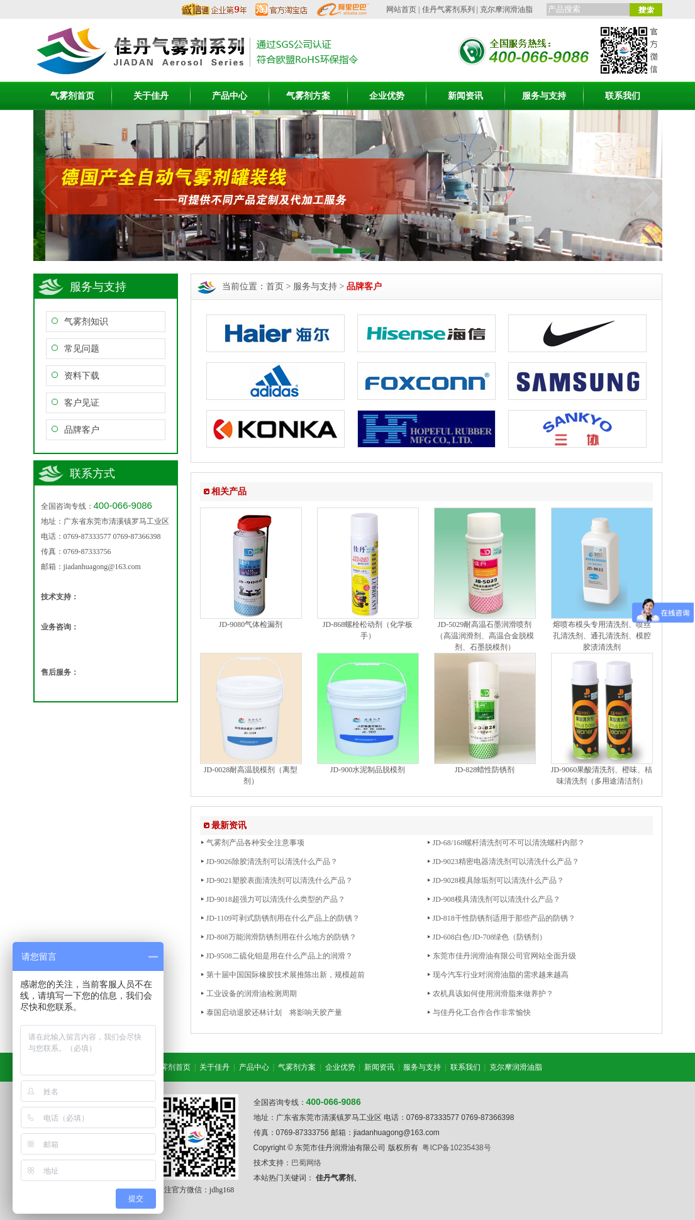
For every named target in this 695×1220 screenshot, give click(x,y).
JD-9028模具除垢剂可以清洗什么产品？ (495, 880)
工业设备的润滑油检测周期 (248, 993)
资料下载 (81, 375)
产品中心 (229, 96)
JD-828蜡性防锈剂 (484, 769)
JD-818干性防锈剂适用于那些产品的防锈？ (500, 918)
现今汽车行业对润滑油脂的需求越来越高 (497, 974)
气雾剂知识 (86, 321)
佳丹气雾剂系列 (448, 9)
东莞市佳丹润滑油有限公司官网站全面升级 (501, 955)
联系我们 (622, 96)
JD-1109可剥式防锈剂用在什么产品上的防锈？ (280, 918)
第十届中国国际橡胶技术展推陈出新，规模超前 (282, 974)
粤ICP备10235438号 (456, 1147)
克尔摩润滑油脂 (506, 9)
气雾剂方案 (308, 96)
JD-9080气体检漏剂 (250, 624)
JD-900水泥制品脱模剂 (367, 769)
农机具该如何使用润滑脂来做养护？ (489, 993)
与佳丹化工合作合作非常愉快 (478, 1012)
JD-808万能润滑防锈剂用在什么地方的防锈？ (278, 937)
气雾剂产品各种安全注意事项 (252, 842)
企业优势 (386, 96)
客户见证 (81, 403)
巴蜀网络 (306, 1162)
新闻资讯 (465, 96)
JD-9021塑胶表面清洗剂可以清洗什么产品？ (276, 880)
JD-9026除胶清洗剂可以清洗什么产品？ (269, 861)
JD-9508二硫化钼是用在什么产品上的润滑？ (276, 955)
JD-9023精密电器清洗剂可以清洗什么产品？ (502, 861)
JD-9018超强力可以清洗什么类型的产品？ (272, 899)
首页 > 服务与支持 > (324, 286)
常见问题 (81, 348)
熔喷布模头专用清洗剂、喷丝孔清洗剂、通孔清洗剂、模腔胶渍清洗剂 (602, 636)
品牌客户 (81, 430)
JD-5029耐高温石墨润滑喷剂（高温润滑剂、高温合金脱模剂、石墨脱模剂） (485, 636)
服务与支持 (544, 96)
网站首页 (401, 9)
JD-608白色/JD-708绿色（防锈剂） (486, 937)
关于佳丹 (151, 96)
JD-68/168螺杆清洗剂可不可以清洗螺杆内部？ (506, 842)
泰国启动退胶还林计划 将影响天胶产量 (271, 1012)
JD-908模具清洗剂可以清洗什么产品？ (493, 899)
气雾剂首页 (72, 96)
